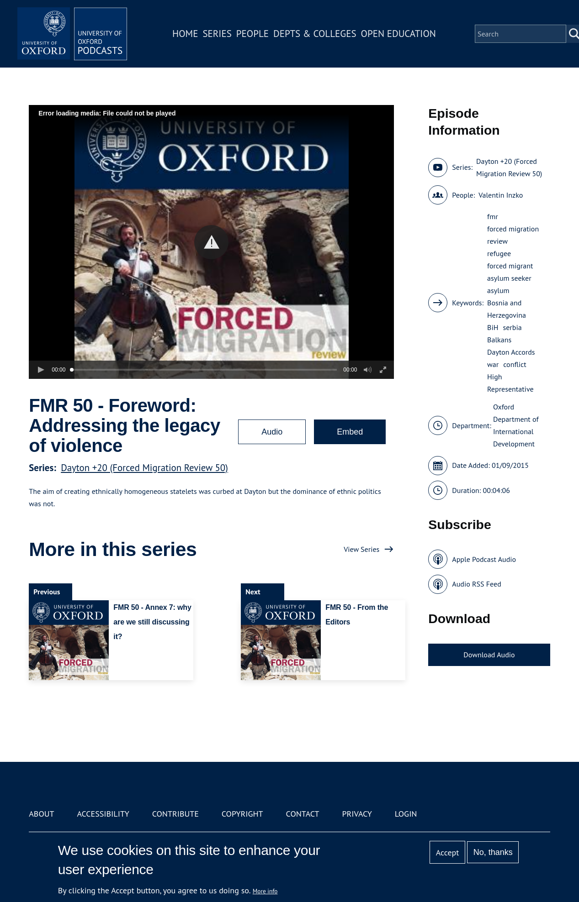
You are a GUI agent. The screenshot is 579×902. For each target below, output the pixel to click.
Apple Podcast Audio (484, 559)
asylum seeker (509, 278)
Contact (302, 813)
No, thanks (493, 852)
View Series (361, 549)
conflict (514, 364)
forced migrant (510, 265)
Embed (350, 431)
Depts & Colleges (314, 33)
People (252, 33)
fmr (492, 216)
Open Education (398, 33)
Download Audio (489, 654)
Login (406, 813)
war (493, 364)
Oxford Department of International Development (516, 425)
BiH (492, 327)
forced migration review (513, 235)
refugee (499, 253)
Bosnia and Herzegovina (506, 309)
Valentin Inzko (500, 194)
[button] (211, 242)
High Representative (510, 382)
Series (216, 33)
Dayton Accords (511, 352)
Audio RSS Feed (476, 583)
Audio (271, 431)
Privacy (357, 813)
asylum (498, 290)
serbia (512, 327)
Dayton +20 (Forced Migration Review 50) (144, 467)
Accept (447, 852)
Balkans (499, 339)
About (41, 813)
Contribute (175, 813)
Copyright (242, 813)
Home (185, 33)
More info (265, 891)
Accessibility (103, 813)
